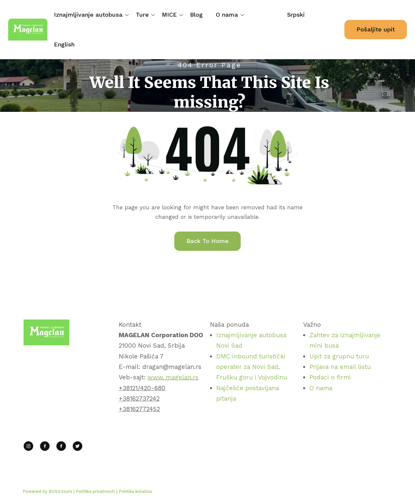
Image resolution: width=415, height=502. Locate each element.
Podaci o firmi (330, 377)
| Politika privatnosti (94, 491)
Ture (142, 14)
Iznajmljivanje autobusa (88, 14)
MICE (169, 14)
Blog (196, 14)
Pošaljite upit (375, 29)
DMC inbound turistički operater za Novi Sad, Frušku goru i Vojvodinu (251, 367)
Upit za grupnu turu (339, 356)
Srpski (296, 14)
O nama (227, 14)
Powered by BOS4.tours (48, 491)
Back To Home (207, 240)
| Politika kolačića (134, 491)
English (64, 44)
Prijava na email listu (340, 367)
